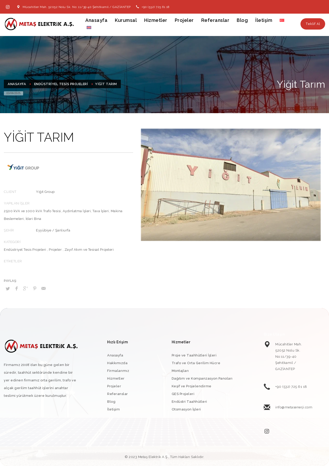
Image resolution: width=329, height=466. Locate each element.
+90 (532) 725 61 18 (156, 7)
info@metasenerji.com (293, 407)
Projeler (55, 250)
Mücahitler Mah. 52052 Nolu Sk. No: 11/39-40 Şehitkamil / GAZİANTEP (77, 7)
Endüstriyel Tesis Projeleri (25, 250)
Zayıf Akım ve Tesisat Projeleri (89, 250)
